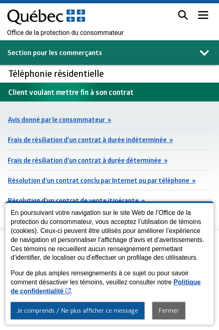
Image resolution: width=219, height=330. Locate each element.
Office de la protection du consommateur (65, 33)
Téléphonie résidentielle (57, 73)
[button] (183, 15)
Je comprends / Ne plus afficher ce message (77, 310)
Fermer (168, 310)
